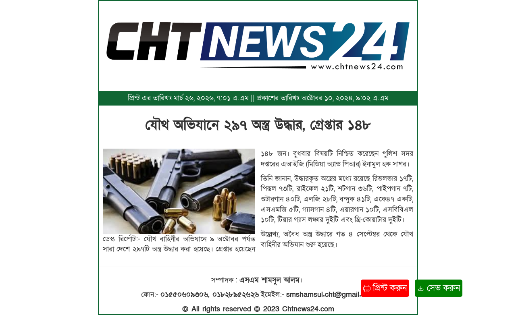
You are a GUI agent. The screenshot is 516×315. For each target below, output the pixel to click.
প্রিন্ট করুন (385, 288)
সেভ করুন (438, 288)
